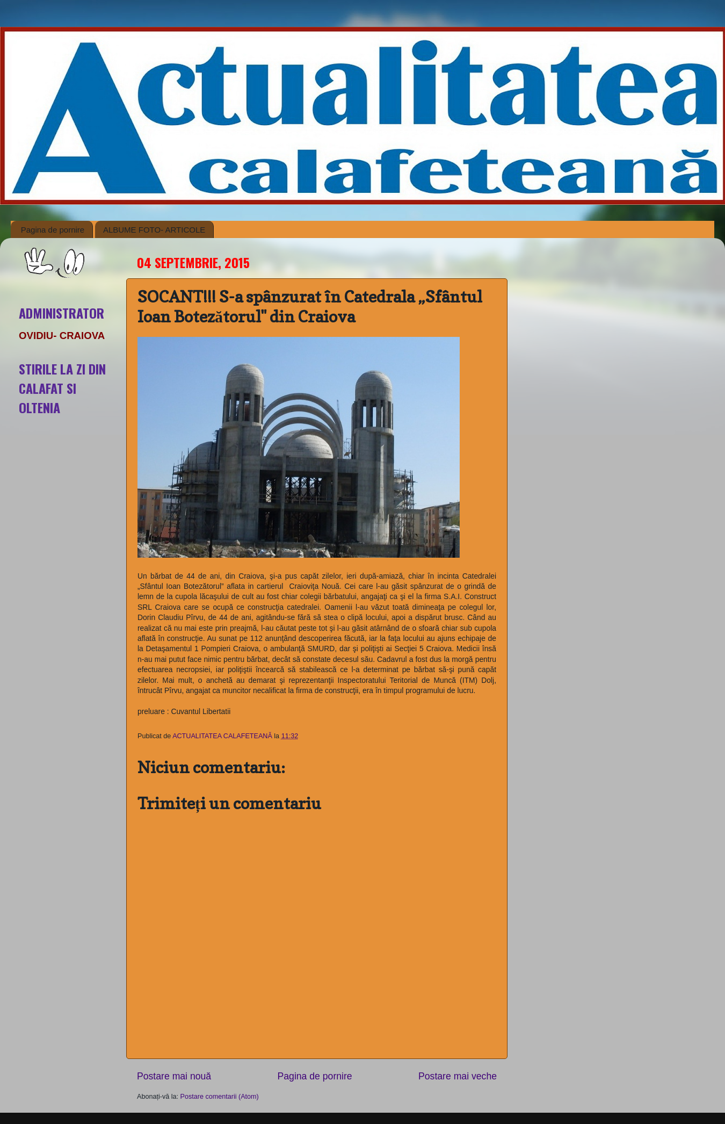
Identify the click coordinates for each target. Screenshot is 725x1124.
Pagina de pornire (52, 229)
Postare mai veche (457, 1076)
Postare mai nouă (174, 1076)
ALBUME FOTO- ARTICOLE (154, 229)
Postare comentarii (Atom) (219, 1096)
